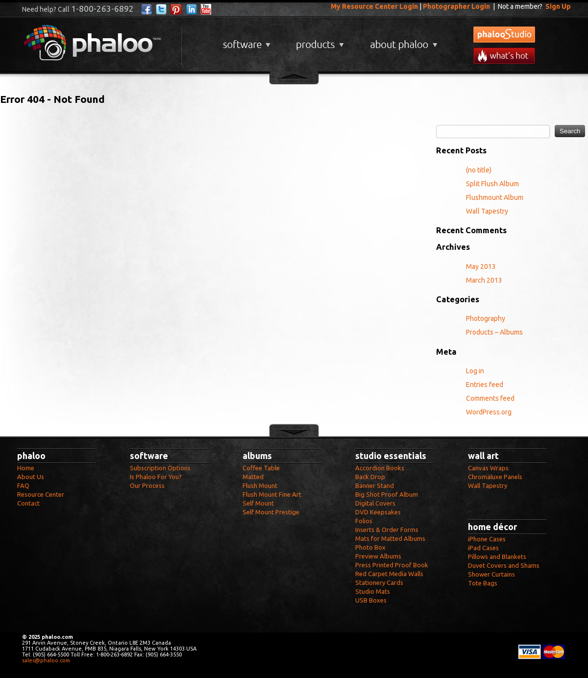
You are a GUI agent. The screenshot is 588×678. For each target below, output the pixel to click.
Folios (363, 520)
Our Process (147, 485)
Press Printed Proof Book (391, 564)
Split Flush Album (492, 184)
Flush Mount (260, 485)
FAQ (23, 485)
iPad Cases (483, 547)
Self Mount (258, 503)
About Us (30, 476)
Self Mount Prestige (271, 511)
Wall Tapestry (487, 211)
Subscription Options (160, 467)
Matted (253, 476)
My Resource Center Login (374, 6)
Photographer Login (456, 6)
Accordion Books (379, 467)
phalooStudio (504, 34)
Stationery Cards (379, 582)
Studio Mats (372, 591)
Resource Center (40, 494)
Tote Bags (482, 583)
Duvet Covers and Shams (503, 565)
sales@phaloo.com (46, 660)
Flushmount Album (494, 197)
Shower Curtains (491, 574)
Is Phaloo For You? (156, 476)
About (401, 41)
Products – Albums (494, 332)
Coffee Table (261, 467)
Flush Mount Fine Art (272, 494)
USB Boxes (371, 600)
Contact (28, 503)
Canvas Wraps (488, 467)
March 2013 (484, 280)
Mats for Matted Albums (390, 538)
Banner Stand (374, 485)
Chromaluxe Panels (495, 476)
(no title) (478, 170)
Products (319, 41)
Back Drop (370, 476)
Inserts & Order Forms (386, 529)
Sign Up (558, 6)
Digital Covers (375, 503)
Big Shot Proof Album (386, 494)
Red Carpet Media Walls (389, 573)
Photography (485, 318)
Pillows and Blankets (497, 556)
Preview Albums (378, 556)
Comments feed (490, 398)
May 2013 (481, 266)
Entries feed (484, 384)
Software (245, 41)
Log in (475, 371)
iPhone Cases (487, 538)
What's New (504, 56)
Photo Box (370, 547)
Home (25, 467)
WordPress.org (489, 412)
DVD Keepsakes (378, 511)
